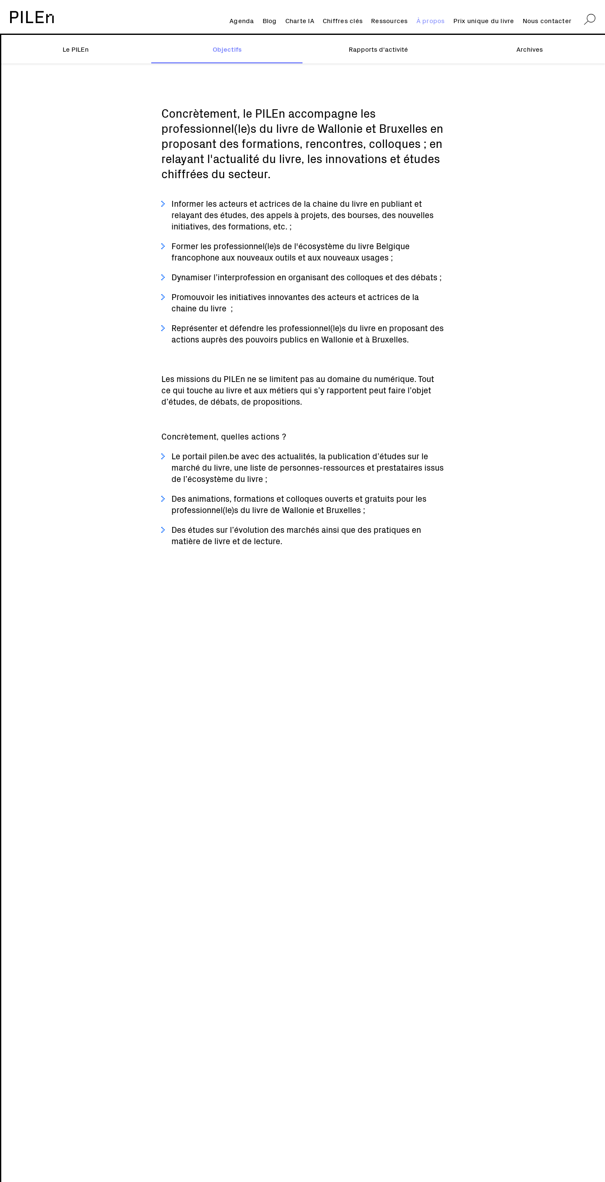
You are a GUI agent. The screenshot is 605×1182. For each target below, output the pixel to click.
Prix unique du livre (483, 20)
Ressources (389, 20)
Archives (529, 48)
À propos (430, 20)
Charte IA (299, 20)
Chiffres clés (343, 20)
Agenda (241, 20)
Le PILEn (76, 48)
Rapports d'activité (378, 48)
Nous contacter (547, 20)
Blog (270, 20)
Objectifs (227, 48)
